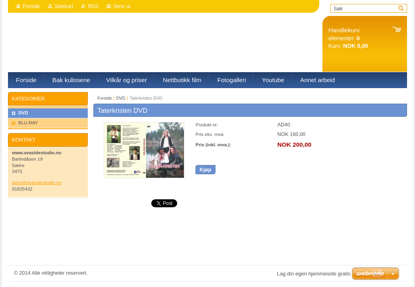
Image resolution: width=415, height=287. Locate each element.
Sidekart (64, 6)
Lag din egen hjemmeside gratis (313, 274)
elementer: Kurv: (348, 38)
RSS (93, 6)
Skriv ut (121, 6)
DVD (120, 98)
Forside (31, 6)
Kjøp (205, 170)
